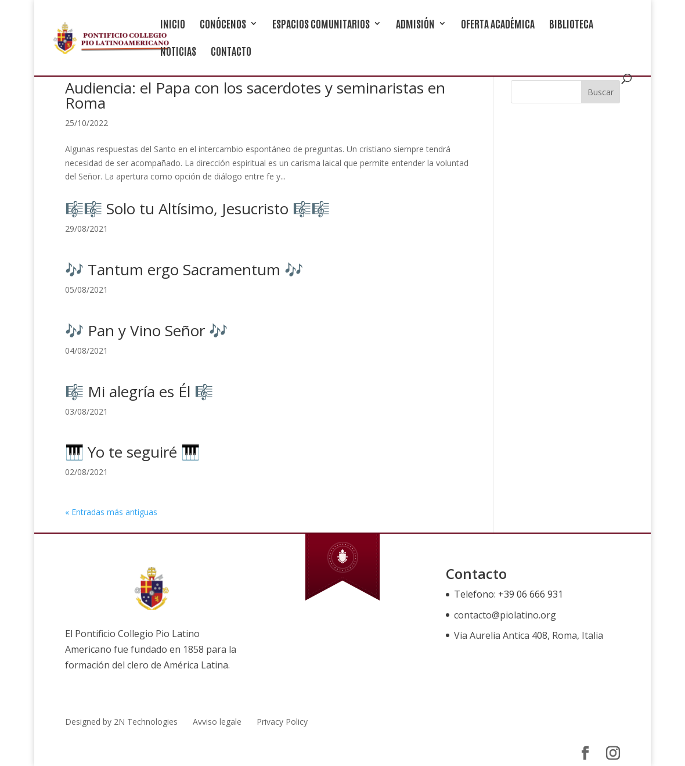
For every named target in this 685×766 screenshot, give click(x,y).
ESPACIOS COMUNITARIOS (321, 24)
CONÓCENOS (223, 24)
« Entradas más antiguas (111, 511)
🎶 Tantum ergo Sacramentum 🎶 (184, 269)
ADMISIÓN (415, 24)
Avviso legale (217, 721)
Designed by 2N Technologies (121, 721)
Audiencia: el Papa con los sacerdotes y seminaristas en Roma (255, 95)
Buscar (600, 92)
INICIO (172, 24)
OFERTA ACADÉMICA (498, 24)
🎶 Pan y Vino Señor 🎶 (146, 330)
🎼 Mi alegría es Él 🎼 (139, 391)
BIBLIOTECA (571, 24)
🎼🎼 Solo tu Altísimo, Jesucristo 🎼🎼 (197, 208)
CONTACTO (231, 51)
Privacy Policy (282, 721)
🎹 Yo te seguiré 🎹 (132, 451)
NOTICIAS (178, 51)
